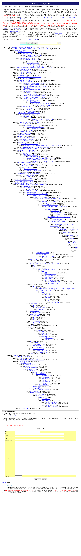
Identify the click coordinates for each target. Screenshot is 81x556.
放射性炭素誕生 (34, 94)
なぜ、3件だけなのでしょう (28, 151)
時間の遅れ (42, 397)
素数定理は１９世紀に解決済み (50, 201)
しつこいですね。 (29, 109)
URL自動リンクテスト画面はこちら (15, 19)
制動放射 (35, 342)
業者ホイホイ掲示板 (32, 39)
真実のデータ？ (28, 167)
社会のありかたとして (72, 235)
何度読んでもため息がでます (35, 100)
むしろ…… (30, 61)
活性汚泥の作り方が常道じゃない (60, 221)
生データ (23, 124)
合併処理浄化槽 (31, 111)
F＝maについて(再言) (38, 372)
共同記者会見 (22, 142)
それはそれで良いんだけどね (38, 195)
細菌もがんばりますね (30, 99)
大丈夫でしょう (28, 91)
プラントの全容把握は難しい (56, 220)
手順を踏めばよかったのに (43, 105)
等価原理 (47, 297)
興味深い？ (27, 88)
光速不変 (32, 353)
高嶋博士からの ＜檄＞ (24, 131)
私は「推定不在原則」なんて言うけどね (59, 217)
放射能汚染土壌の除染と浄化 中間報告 (28, 122)
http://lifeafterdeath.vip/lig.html (11, 415)
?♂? (34, 260)
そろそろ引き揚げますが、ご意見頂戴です (56, 206)
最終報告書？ (22, 75)
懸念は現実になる (35, 102)
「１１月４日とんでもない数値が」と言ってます (34, 97)
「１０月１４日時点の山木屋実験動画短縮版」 (33, 95)
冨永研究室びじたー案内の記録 (12, 28)
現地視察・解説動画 (23, 140)
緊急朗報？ (27, 176)
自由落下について (26, 363)
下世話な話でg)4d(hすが (30, 155)
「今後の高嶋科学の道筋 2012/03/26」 (28, 148)
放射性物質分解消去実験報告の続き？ (31, 89)
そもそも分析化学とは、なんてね (33, 125)
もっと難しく (36, 120)
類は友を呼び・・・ (26, 70)
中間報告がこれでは (35, 128)
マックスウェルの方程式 (42, 389)
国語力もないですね (50, 274)
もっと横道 (30, 130)
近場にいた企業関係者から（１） (24, 180)
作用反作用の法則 (32, 367)
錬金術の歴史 (57, 212)
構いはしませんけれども (30, 169)
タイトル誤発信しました (33, 156)
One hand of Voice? (26, 133)
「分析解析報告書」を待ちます (35, 127)
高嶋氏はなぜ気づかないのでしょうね (34, 83)
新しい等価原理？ (41, 374)
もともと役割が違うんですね (50, 205)
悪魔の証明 (51, 209)
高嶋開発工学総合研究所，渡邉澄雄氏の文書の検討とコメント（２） (33, 67)
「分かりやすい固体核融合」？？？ (27, 72)
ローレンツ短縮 (37, 312)
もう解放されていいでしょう (56, 281)
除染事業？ (30, 178)
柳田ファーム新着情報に (27, 139)
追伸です (59, 227)
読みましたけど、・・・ (27, 53)
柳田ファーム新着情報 (24, 134)
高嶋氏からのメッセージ (24, 52)
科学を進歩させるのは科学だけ (29, 144)
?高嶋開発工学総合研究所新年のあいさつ (29, 113)
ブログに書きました (26, 153)
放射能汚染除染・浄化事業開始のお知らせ (29, 173)
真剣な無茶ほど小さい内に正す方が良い (44, 161)
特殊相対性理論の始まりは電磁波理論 (37, 194)
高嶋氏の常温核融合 (20, 50)
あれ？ (20, 74)
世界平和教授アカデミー (39, 66)
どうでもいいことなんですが (23, 356)
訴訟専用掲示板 (14, 31)
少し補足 (32, 64)
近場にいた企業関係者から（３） (24, 183)
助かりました (42, 200)
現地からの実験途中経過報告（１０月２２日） (33, 86)
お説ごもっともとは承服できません (39, 259)
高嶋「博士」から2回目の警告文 (27, 150)
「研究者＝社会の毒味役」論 (32, 191)
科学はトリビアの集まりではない (33, 170)
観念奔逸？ (27, 116)
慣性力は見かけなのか (45, 375)
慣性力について (49, 338)
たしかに (20, 358)
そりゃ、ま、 (24, 164)
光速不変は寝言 (49, 275)
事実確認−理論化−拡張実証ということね (35, 192)
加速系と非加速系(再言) (51, 402)
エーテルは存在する (35, 345)
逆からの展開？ (28, 187)
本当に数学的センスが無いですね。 (48, 269)
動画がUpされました (26, 81)
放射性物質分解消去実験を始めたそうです (29, 80)
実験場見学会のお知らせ (27, 106)
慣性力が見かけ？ (35, 391)
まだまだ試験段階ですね (27, 175)
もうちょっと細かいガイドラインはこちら (53, 17)
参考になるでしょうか (33, 63)
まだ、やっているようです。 (29, 108)
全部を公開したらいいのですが (47, 254)
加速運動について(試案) (30, 364)
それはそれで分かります (36, 159)
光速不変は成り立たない (49, 272)
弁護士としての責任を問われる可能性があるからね (41, 158)
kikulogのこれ (58, 33)
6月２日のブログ (25, 58)
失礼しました (48, 203)
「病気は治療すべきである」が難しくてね (41, 119)
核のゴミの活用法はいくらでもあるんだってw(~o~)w (35, 147)
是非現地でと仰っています (31, 59)
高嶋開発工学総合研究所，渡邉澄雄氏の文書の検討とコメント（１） (30, 48)
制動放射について (41, 344)
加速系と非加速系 (53, 403)
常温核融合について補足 (24, 69)
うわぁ (23, 114)
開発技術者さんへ (26, 186)
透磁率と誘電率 (37, 386)
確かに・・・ (48, 257)
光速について (39, 262)
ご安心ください (25, 78)
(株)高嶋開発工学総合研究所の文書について (22, 47)
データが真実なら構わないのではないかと (32, 166)
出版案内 (20, 136)
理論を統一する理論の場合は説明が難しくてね (48, 198)
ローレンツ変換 (34, 311)
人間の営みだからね (59, 214)
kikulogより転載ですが (33, 84)
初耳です (29, 117)
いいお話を (66, 232)
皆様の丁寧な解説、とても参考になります (32, 360)
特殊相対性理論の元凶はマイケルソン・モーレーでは (44, 264)
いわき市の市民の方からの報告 (26, 162)
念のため (71, 238)
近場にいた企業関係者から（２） (24, 181)
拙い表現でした (55, 211)
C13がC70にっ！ (31, 92)
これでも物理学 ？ (35, 314)
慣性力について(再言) (39, 394)
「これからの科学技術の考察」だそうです (29, 77)
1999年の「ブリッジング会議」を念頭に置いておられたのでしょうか (42, 145)
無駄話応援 (30, 56)
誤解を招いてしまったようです (50, 256)
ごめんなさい (30, 189)
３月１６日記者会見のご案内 (26, 137)
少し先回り (15, 355)
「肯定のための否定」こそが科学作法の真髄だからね (32, 184)
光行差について (25, 408)
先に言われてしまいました (40, 197)
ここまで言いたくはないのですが (42, 103)
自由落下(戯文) (46, 399)
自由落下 (47, 405)
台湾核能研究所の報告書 (42, 253)
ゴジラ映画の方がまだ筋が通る (32, 55)
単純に (26, 172)
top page (4, 490)
